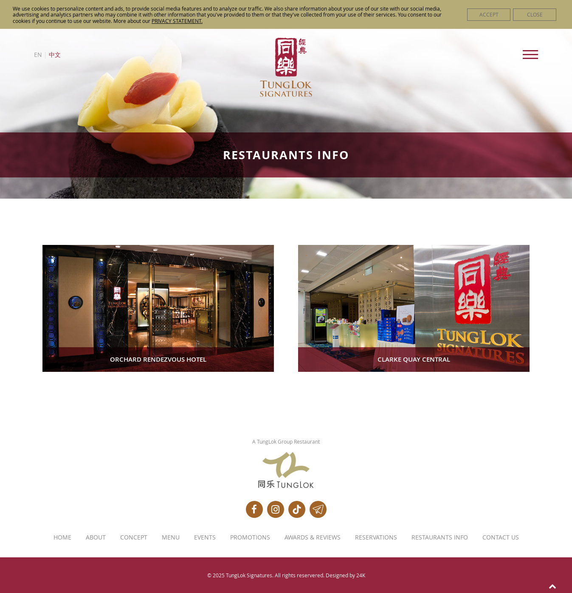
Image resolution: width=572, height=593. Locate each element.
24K (360, 575)
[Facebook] (254, 509)
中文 (55, 55)
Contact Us (500, 537)
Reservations (376, 537)
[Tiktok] (296, 509)
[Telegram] (318, 509)
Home (62, 537)
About (96, 537)
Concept (133, 537)
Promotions (250, 537)
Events (205, 537)
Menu (171, 537)
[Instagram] (275, 509)
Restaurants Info (439, 537)
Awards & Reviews (313, 537)
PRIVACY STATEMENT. (177, 20)
